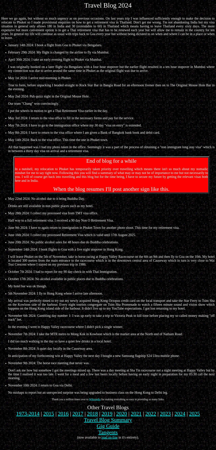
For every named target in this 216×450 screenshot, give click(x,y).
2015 (48, 414)
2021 (136, 414)
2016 (63, 414)
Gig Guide (108, 426)
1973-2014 (27, 414)
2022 (150, 414)
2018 (92, 414)
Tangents (108, 432)
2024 (179, 414)
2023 (165, 414)
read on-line (109, 437)
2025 (194, 414)
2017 (77, 414)
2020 (121, 414)
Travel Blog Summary (108, 420)
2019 (107, 414)
